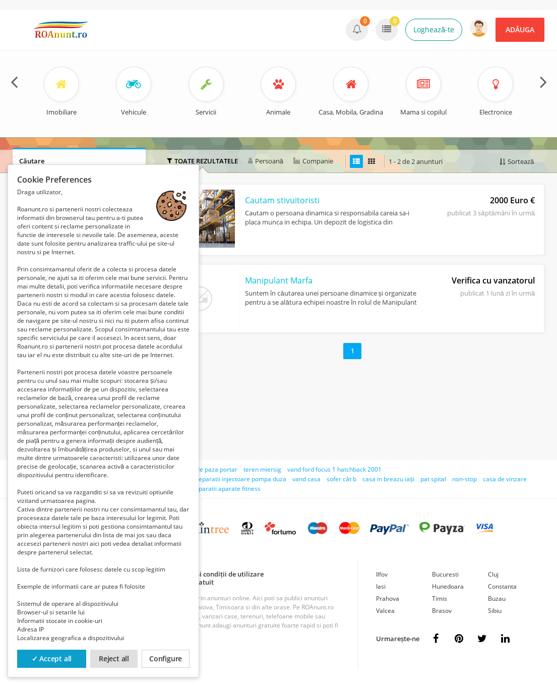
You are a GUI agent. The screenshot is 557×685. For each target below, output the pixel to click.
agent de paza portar (207, 469)
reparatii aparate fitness (227, 488)
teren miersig (262, 469)
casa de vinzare (505, 479)
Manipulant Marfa (279, 280)
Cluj (493, 574)
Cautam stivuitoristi (282, 200)
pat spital (433, 479)
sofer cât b (341, 479)
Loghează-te (433, 29)
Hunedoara (448, 586)
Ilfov (382, 574)
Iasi (381, 586)
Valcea (385, 610)
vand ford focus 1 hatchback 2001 (334, 469)
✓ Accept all (52, 658)
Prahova (387, 598)
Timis (439, 598)
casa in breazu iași (388, 479)
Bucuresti (445, 574)
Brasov (442, 610)
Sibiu (495, 610)
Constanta (502, 586)
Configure (165, 658)
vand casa (306, 479)
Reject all (114, 658)
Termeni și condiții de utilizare (216, 574)
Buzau (497, 598)
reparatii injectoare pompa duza (241, 479)
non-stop (464, 479)
